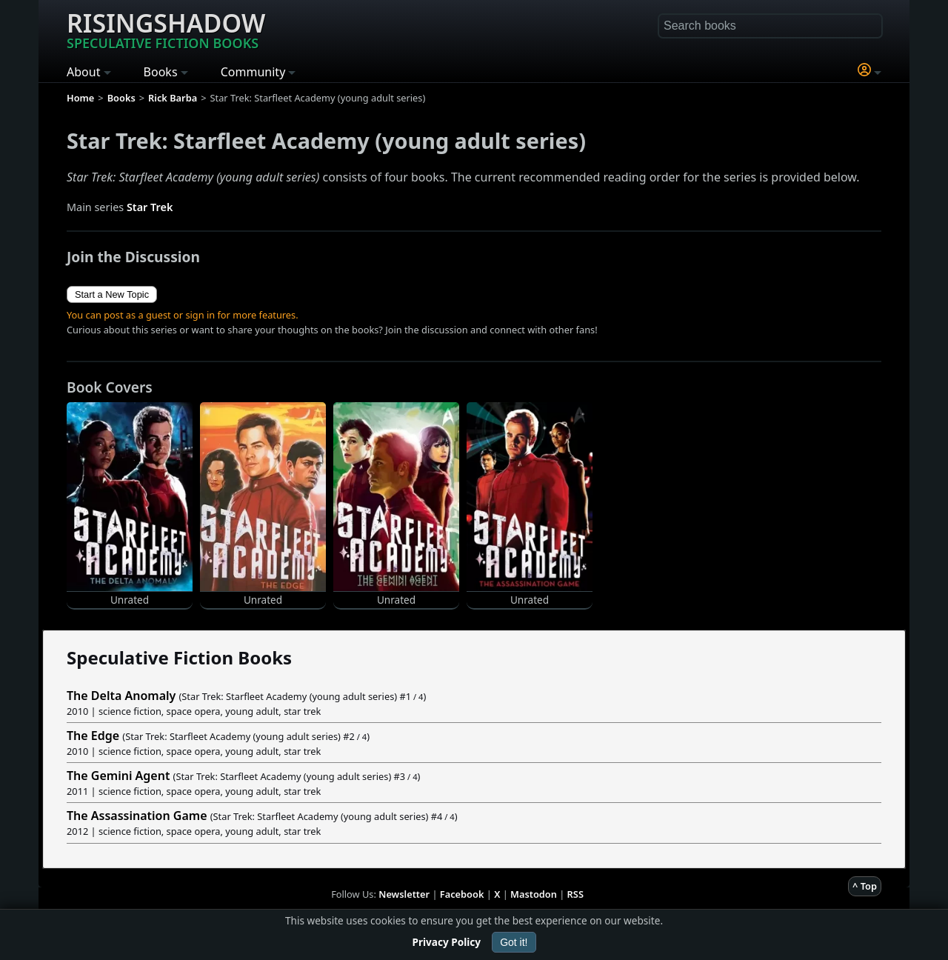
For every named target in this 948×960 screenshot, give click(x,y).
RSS (575, 894)
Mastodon (533, 894)
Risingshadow (166, 29)
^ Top (864, 886)
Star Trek (150, 207)
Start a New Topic (112, 294)
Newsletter (404, 894)
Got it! (513, 942)
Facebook (462, 894)
